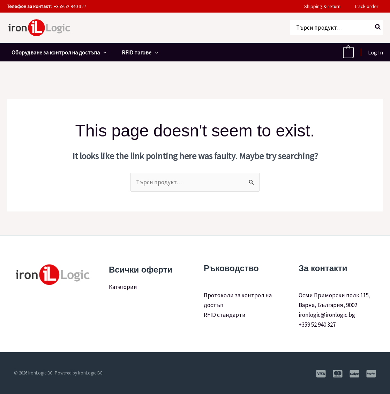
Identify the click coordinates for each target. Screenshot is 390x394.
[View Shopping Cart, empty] (348, 52)
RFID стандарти (225, 315)
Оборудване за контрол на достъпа (54, 52)
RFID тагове (137, 52)
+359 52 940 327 (317, 324)
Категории (123, 287)
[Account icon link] (375, 52)
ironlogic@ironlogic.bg (327, 315)
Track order (371, 6)
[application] (98, 52)
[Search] (378, 27)
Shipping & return (327, 6)
